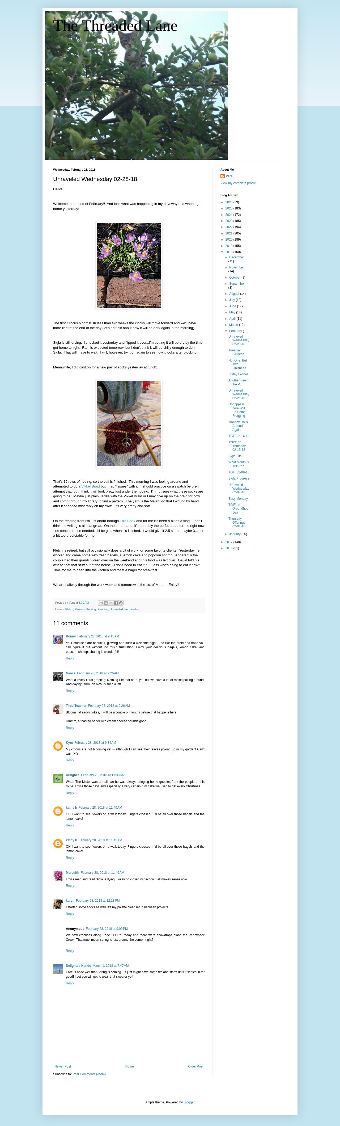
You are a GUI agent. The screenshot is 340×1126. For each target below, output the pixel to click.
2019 (229, 246)
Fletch (69, 609)
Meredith (72, 873)
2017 (229, 542)
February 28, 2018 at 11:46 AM (102, 873)
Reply (70, 658)
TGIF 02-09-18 (238, 472)
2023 (229, 221)
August (234, 294)
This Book (127, 521)
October (235, 277)
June (233, 306)
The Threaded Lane (115, 25)
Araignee (72, 775)
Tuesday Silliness (236, 352)
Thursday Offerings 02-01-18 (236, 522)
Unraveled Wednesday (124, 609)
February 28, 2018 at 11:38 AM (103, 775)
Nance (70, 673)
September (237, 283)
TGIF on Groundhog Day (238, 508)
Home (129, 1066)
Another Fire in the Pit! (238, 382)
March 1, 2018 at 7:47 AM (111, 966)
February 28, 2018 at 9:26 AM (98, 673)
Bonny (71, 636)
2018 (229, 252)
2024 (229, 215)
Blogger (189, 1102)
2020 (229, 239)
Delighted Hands (78, 966)
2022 (229, 227)
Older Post (195, 1066)
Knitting (91, 609)
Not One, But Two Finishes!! (237, 364)
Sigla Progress (238, 478)
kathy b (71, 807)
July (232, 300)
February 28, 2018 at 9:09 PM (107, 929)
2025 (229, 208)
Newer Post (62, 1066)
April (232, 319)
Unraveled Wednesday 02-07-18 (238, 488)
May (232, 312)
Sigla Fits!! (235, 456)
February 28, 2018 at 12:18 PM (98, 900)
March (234, 325)
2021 (229, 233)
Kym (69, 743)
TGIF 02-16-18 (238, 436)
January (235, 534)
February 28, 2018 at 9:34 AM (95, 743)
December (236, 257)
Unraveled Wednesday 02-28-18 (238, 340)
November (236, 267)
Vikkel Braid (90, 486)
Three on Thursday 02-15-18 (237, 446)
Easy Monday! (238, 499)
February (236, 331)
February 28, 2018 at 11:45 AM (100, 807)
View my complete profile (238, 183)
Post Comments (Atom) (89, 1074)
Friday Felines (238, 374)
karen (70, 900)
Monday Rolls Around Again (238, 426)
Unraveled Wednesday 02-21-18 (238, 394)
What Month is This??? (238, 464)
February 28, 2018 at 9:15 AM (98, 636)
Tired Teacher (76, 706)
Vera (229, 176)
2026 (229, 202)
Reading (102, 609)
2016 (229, 548)
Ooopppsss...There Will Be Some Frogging (238, 410)
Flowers (80, 609)
